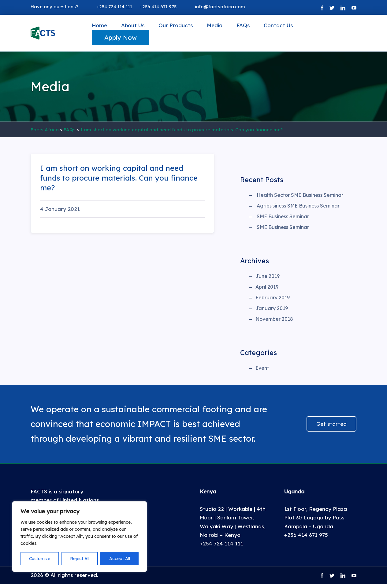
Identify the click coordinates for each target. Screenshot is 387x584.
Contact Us (278, 25)
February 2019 (272, 297)
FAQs (243, 25)
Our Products (175, 25)
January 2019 (271, 308)
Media (214, 25)
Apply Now (120, 37)
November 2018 (274, 319)
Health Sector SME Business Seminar (300, 195)
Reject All (79, 558)
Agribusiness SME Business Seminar (298, 206)
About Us (132, 25)
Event (262, 368)
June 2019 (267, 276)
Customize (39, 558)
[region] (79, 536)
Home (99, 25)
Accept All (119, 558)
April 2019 (266, 287)
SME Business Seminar (283, 216)
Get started (331, 424)
